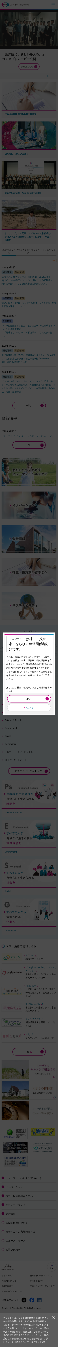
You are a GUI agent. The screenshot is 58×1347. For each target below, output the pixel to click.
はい (28, 698)
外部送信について (20, 1342)
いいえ (30, 707)
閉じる (53, 1317)
